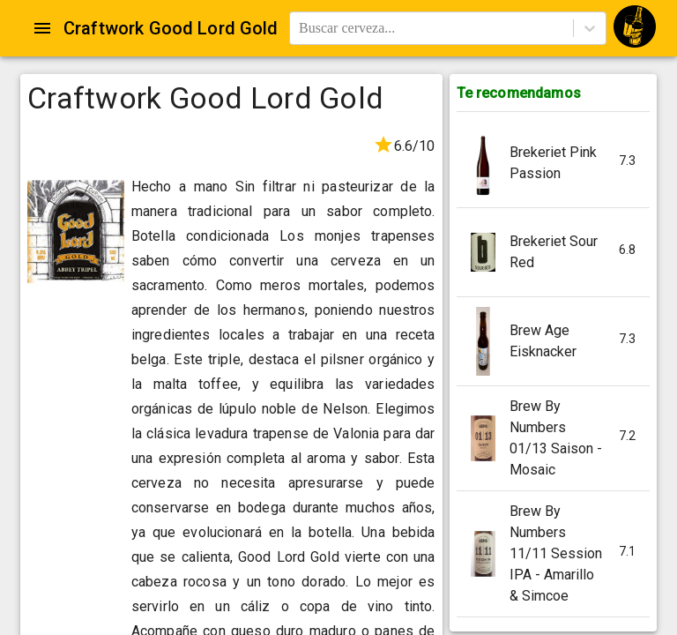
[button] (553, 163)
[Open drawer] (42, 28)
